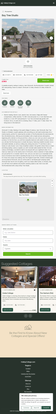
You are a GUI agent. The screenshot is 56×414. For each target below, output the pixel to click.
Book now (45, 80)
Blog (28, 389)
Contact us (28, 386)
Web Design (27, 411)
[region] (36, 402)
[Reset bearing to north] (52, 185)
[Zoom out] (52, 183)
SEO (35, 411)
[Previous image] (4, 38)
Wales (28, 371)
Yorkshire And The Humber (28, 374)
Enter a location (8, 229)
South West (28, 376)
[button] (28, 200)
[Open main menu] (53, 3)
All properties (7, 11)
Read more (6, 93)
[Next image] (51, 38)
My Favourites (28, 391)
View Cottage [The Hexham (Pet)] (45, 309)
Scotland (28, 368)
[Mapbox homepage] (5, 219)
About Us (28, 383)
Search (28, 254)
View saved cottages (28, 67)
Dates (5, 237)
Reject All (36, 407)
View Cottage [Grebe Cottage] (8, 309)
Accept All (46, 407)
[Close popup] (37, 181)
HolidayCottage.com (8, 3)
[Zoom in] (52, 181)
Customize (26, 407)
